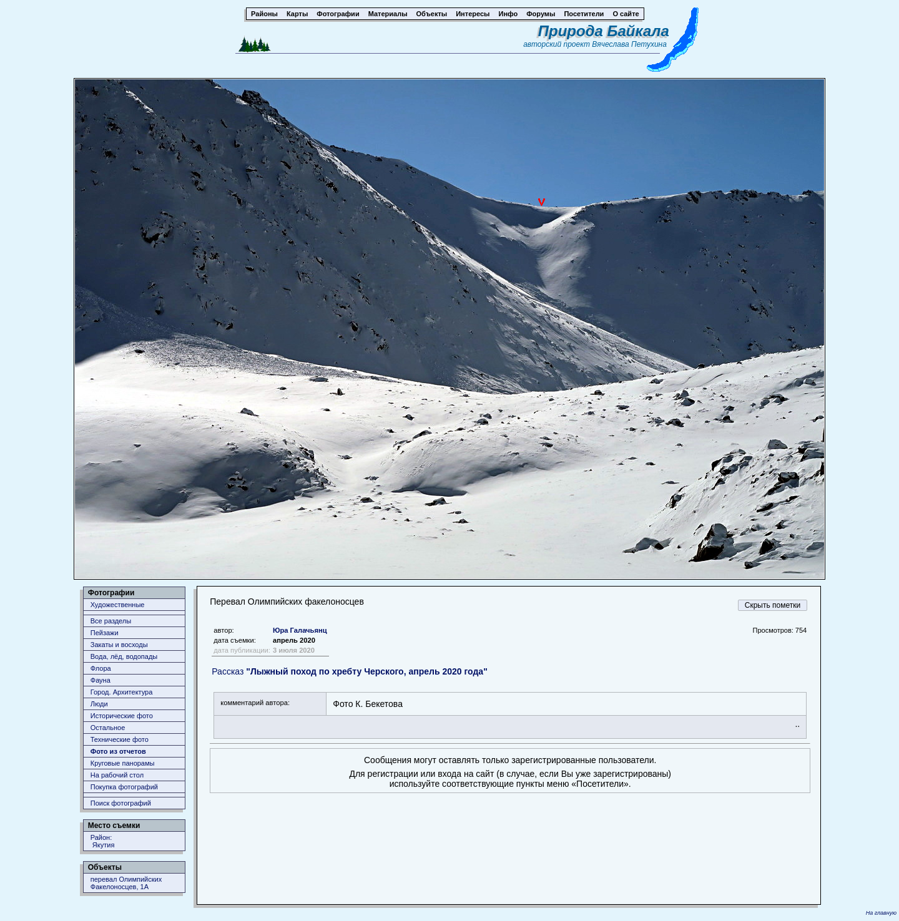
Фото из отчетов (118, 751)
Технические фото (120, 739)
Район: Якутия (103, 841)
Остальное (108, 727)
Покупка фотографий (124, 787)
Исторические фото (122, 715)
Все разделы (111, 621)
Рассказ (350, 671)
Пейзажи (105, 632)
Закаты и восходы (119, 644)
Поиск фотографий (121, 803)
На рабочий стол (117, 775)
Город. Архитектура (122, 692)
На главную (881, 913)
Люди (99, 704)
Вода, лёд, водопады (124, 656)
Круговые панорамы (123, 763)
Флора (101, 668)
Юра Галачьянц (300, 630)
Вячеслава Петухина (629, 44)
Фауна (101, 680)
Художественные (118, 604)
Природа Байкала (603, 30)
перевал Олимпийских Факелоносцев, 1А (126, 882)
